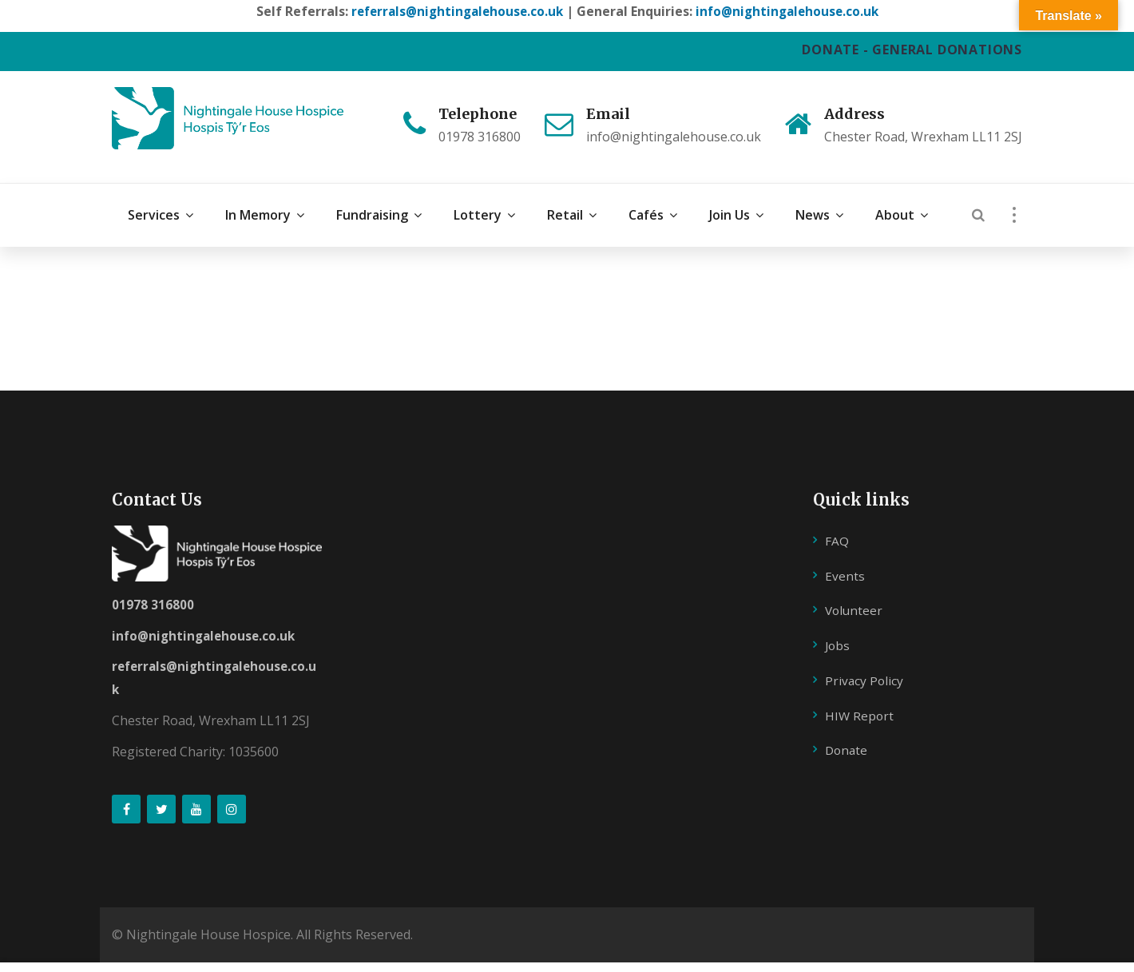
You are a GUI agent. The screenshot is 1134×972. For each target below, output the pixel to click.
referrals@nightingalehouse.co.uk (453, 11)
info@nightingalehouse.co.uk (791, 11)
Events (845, 557)
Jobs (838, 628)
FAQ (837, 522)
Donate (847, 732)
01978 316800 (153, 586)
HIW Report (860, 697)
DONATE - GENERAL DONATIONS (912, 49)
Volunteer (855, 592)
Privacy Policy (865, 663)
